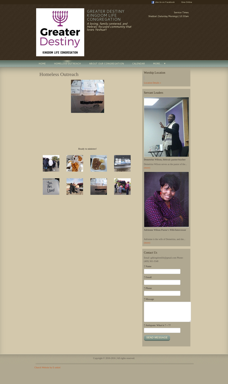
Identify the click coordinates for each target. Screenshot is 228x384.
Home (42, 63)
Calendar (138, 63)
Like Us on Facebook (163, 2)
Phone (148, 288)
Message (149, 299)
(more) (147, 168)
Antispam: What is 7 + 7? (157, 325)
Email (148, 277)
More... (157, 63)
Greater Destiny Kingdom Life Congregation (105, 15)
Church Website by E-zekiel (47, 367)
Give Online (185, 2)
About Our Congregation (106, 63)
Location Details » (152, 83)
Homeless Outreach (67, 63)
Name (148, 266)
